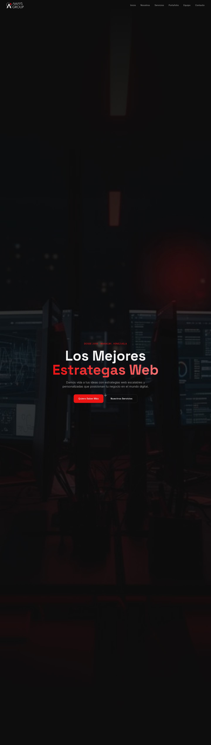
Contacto (200, 5)
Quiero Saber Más (88, 398)
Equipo (186, 5)
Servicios (159, 5)
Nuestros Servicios (121, 398)
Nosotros (145, 5)
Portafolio (174, 5)
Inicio (133, 5)
